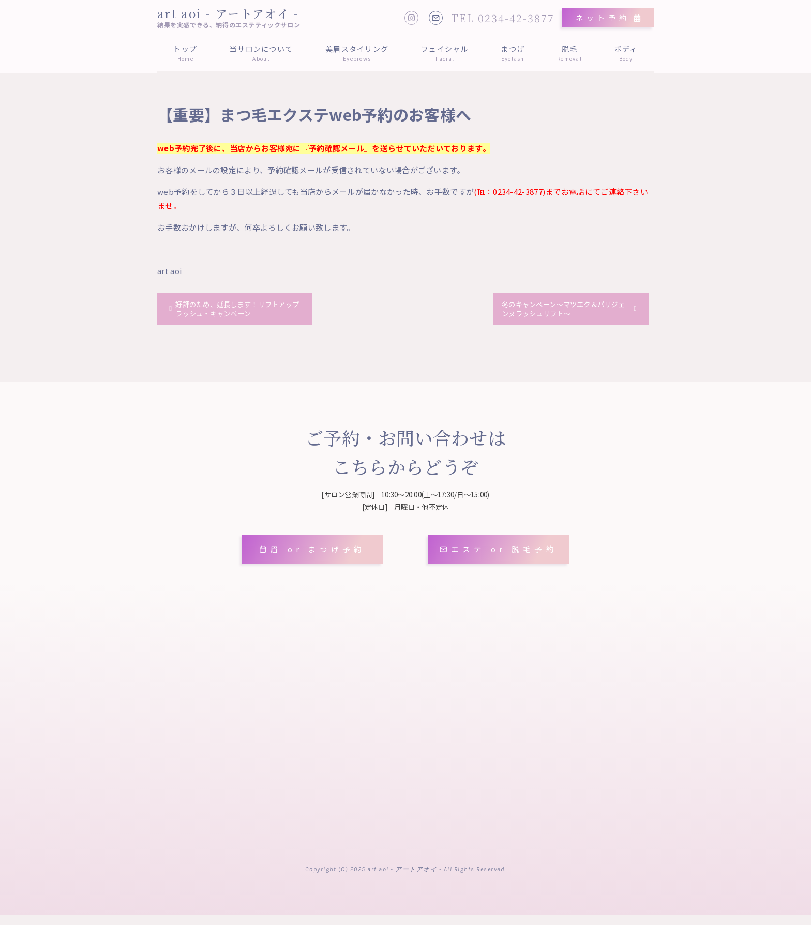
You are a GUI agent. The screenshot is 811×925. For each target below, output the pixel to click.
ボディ (626, 53)
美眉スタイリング (357, 53)
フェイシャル (445, 53)
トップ (185, 53)
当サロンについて (261, 53)
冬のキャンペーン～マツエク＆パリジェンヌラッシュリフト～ (566, 311)
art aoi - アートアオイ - (228, 13)
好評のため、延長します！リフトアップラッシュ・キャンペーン (236, 311)
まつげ (513, 53)
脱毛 (569, 53)
